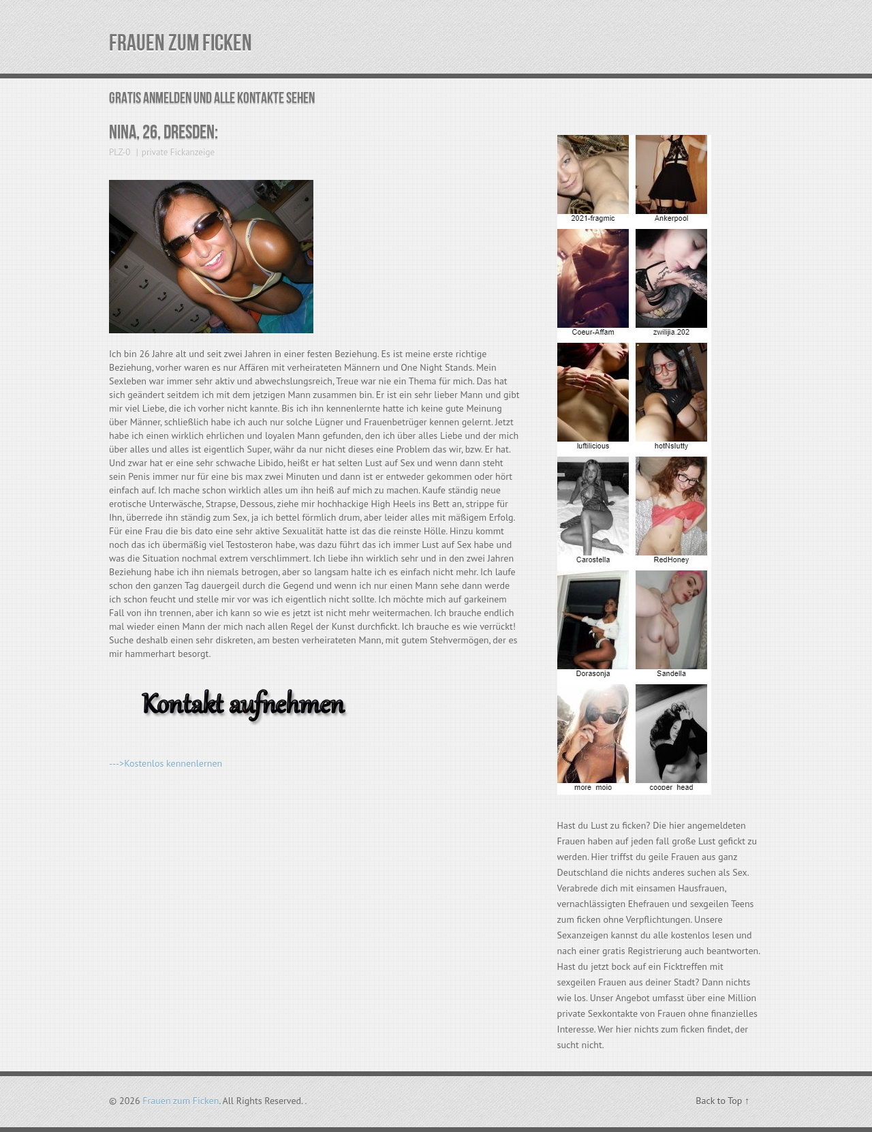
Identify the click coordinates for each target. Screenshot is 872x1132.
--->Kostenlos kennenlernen (165, 763)
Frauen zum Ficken (180, 43)
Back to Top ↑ (722, 1101)
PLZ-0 (119, 152)
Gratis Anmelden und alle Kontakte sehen (212, 98)
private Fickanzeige (178, 152)
